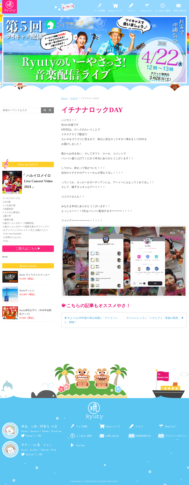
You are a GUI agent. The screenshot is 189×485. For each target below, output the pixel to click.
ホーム (64, 98)
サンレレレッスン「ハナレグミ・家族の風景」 (153, 317)
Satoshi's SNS (31, 454)
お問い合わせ (179, 10)
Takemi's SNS (31, 436)
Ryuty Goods (28, 266)
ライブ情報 (99, 10)
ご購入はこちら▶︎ (28, 248)
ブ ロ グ (131, 10)
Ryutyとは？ (147, 10)
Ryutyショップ (115, 10)
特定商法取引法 (143, 436)
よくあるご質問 (162, 10)
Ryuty (5, 256)
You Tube (80, 445)
